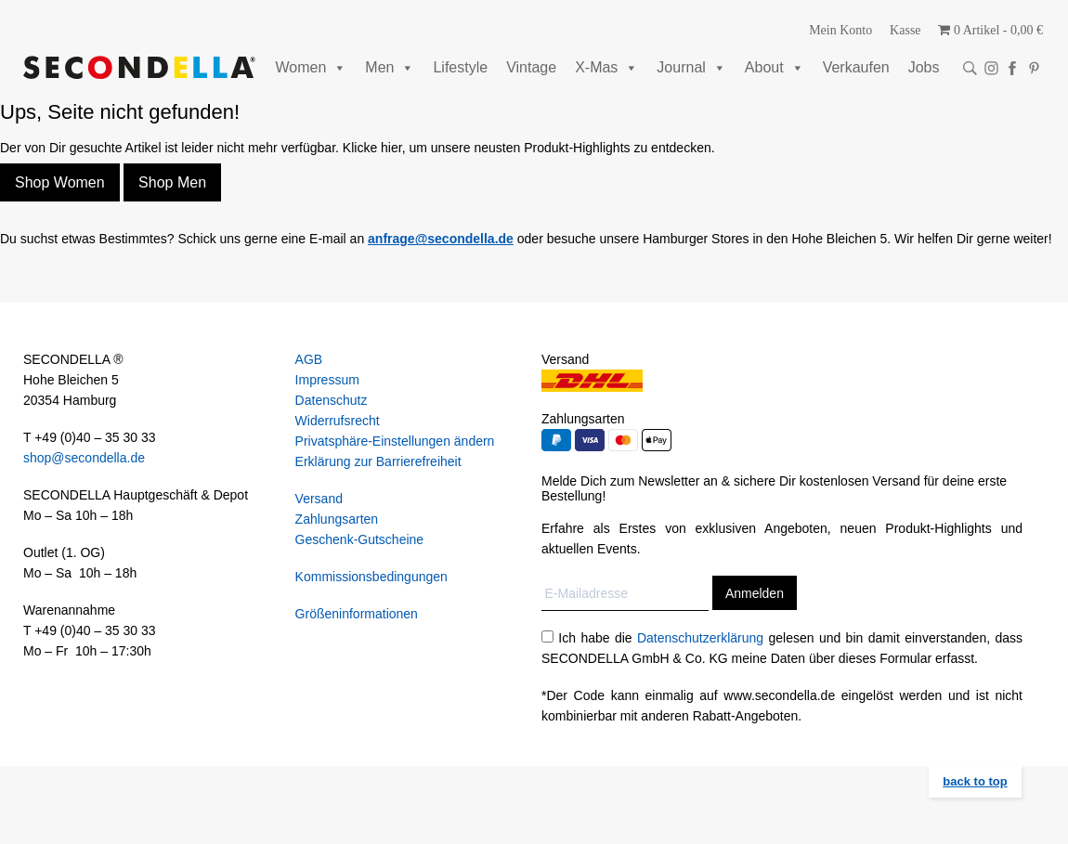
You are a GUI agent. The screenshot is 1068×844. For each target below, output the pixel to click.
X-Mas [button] (606, 67)
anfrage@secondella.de (441, 238)
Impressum (327, 379)
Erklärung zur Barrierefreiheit (378, 461)
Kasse (905, 30)
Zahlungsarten (337, 519)
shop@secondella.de (84, 457)
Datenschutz (331, 400)
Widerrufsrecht (337, 420)
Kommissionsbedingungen (371, 576)
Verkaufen (856, 67)
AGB (309, 359)
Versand (319, 498)
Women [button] (310, 67)
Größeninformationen (356, 613)
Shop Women (60, 182)
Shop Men (172, 182)
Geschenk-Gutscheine (359, 539)
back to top (975, 781)
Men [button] (389, 67)
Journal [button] (691, 67)
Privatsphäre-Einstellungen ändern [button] (395, 441)
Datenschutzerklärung (700, 637)
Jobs (924, 67)
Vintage (531, 67)
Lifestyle (460, 67)
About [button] (774, 67)
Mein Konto (840, 30)
